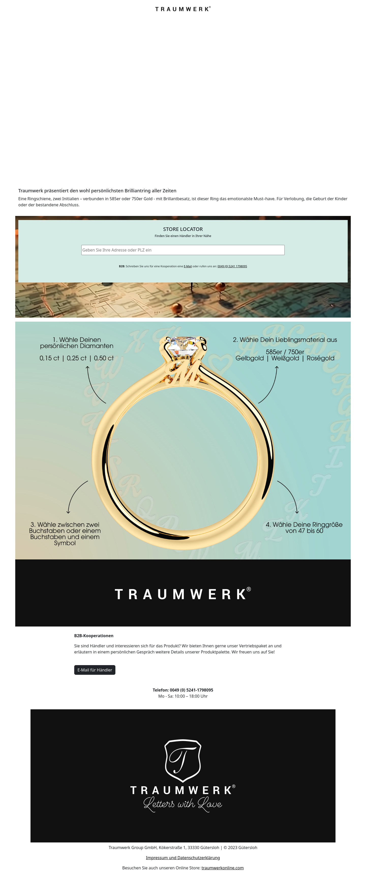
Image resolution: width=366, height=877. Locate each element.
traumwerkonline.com (223, 868)
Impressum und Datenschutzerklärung (183, 857)
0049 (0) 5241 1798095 (232, 266)
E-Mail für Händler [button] (95, 670)
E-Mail (188, 266)
